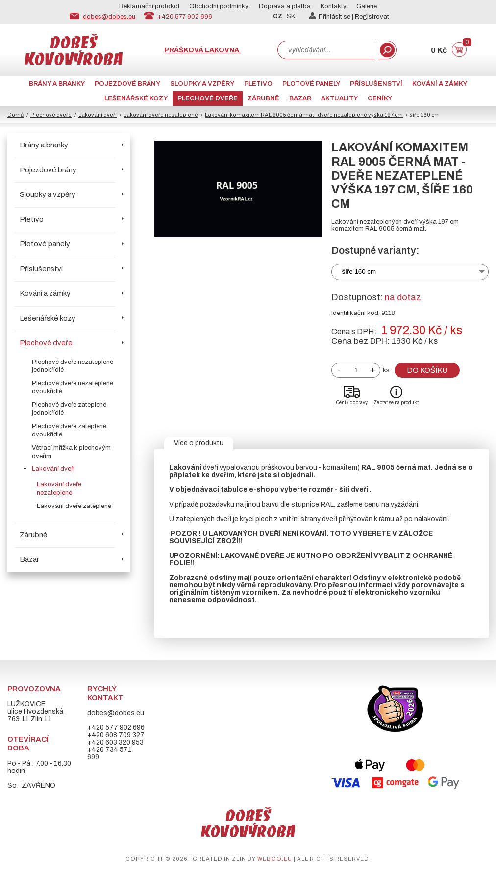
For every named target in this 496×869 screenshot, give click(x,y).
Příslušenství (376, 83)
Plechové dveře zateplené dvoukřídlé (69, 430)
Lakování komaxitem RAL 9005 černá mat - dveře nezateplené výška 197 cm (304, 115)
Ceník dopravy (352, 402)
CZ (277, 16)
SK (291, 16)
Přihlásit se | (332, 16)
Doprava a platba (285, 6)
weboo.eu (274, 859)
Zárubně (263, 98)
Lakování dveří (97, 115)
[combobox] (326, 50)
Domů (15, 115)
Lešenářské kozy (136, 98)
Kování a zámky (439, 83)
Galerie (366, 6)
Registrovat (372, 16)
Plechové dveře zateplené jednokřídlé (69, 408)
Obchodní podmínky (218, 6)
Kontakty (334, 6)
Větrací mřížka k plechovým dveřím (71, 451)
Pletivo (258, 83)
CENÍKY (380, 98)
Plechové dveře (207, 98)
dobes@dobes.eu (109, 16)
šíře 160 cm (359, 271)
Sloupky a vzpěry (202, 83)
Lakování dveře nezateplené (161, 115)
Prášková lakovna (202, 50)
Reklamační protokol (149, 6)
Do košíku (427, 370)
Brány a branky (57, 83)
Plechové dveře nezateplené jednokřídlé (72, 366)
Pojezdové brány (127, 83)
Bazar (300, 98)
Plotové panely (311, 83)
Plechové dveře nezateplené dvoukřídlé (72, 387)
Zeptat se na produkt (396, 402)
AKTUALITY (339, 98)
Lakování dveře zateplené (74, 506)
